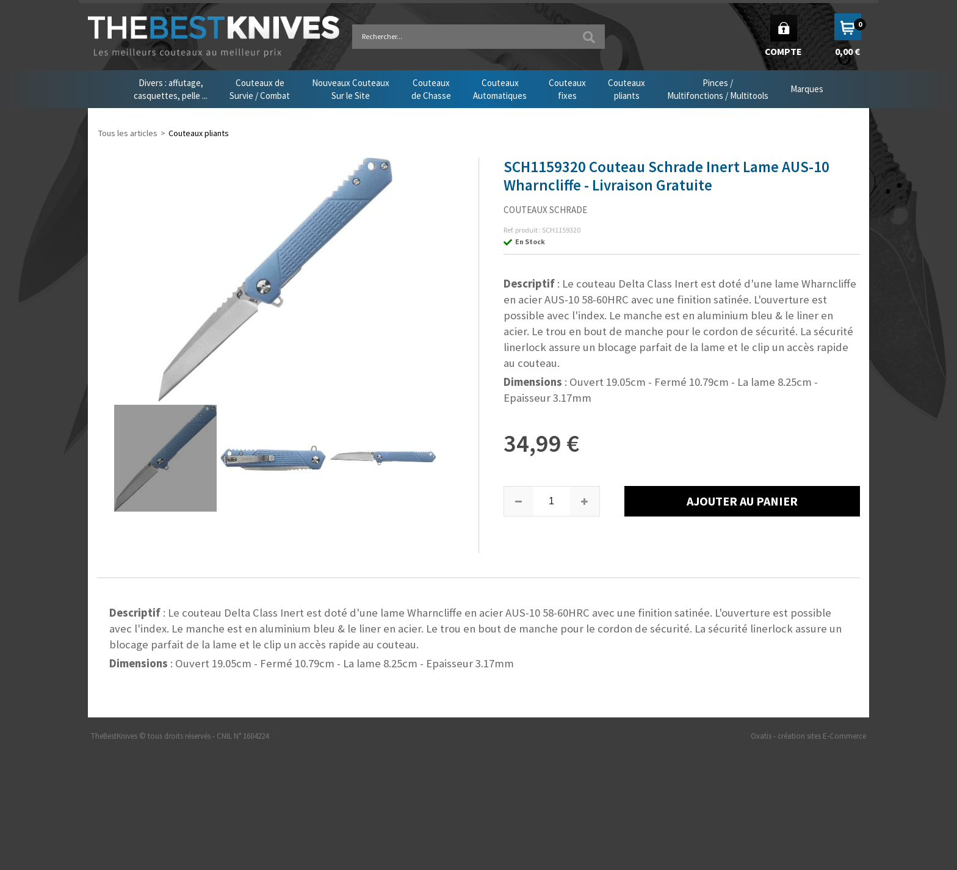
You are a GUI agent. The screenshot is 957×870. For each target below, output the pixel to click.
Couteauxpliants (626, 89)
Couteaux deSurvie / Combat (259, 89)
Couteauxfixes (567, 89)
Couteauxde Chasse (431, 89)
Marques (806, 89)
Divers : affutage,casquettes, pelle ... (171, 89)
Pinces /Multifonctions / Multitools (717, 89)
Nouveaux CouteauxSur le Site (350, 89)
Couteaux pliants (198, 133)
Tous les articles (127, 133)
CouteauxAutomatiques (500, 89)
